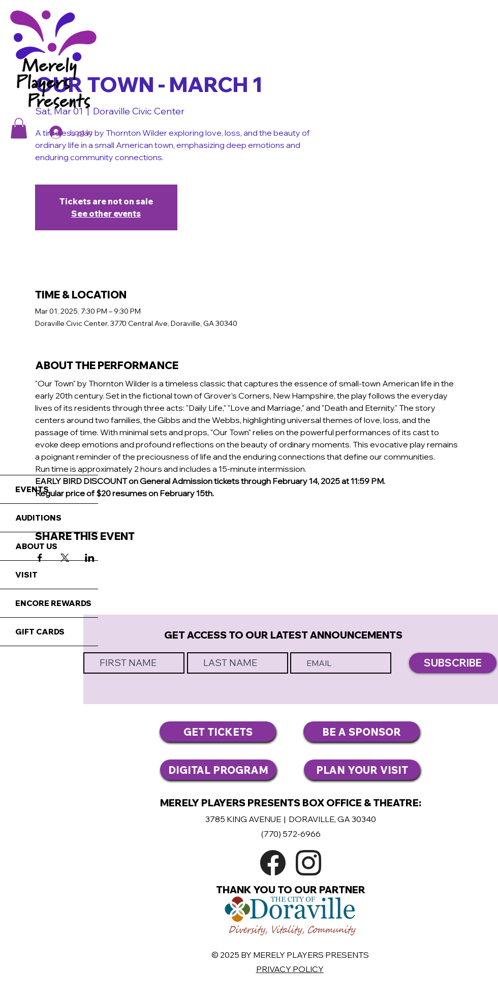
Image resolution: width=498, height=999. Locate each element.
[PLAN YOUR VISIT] (362, 770)
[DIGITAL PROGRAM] (218, 770)
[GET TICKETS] (218, 731)
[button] (18, 128)
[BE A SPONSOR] (361, 731)
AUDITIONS (38, 518)
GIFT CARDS (40, 632)
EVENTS (32, 489)
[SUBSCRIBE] (452, 663)
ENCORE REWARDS (53, 603)
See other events (106, 213)
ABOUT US (36, 546)
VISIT (26, 575)
